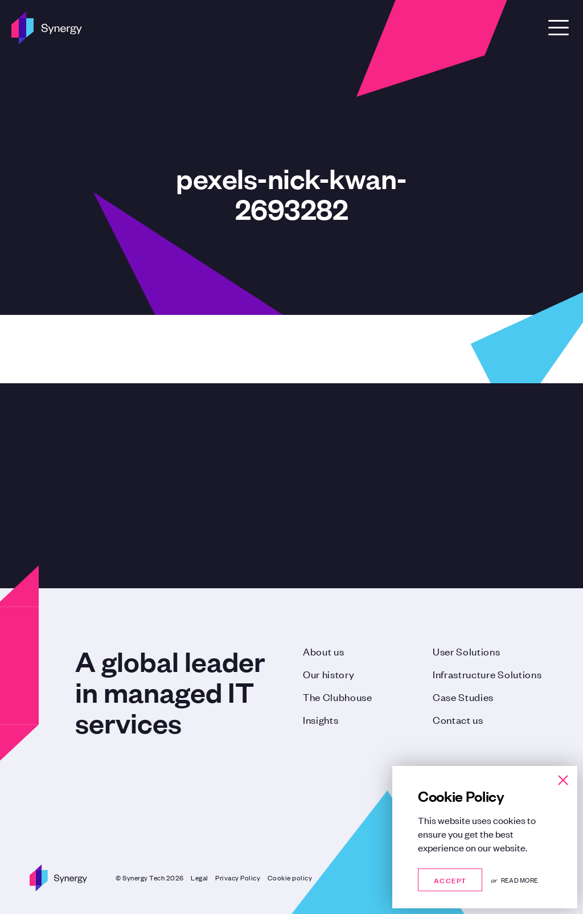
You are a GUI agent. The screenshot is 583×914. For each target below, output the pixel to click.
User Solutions (466, 651)
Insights (320, 719)
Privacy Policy (237, 877)
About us (323, 651)
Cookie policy (290, 877)
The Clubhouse (337, 696)
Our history (328, 673)
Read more (519, 880)
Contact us (458, 719)
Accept (450, 880)
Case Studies (463, 696)
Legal (199, 877)
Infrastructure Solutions (487, 673)
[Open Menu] (558, 27)
